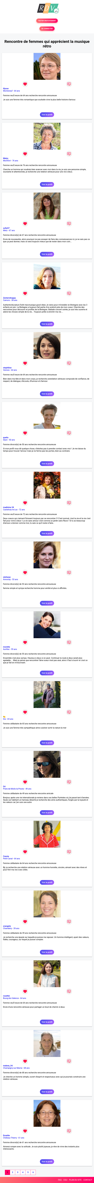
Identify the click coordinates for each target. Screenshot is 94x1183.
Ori (4, 786)
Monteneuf (7, 91)
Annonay (7, 579)
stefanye (7, 577)
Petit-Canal (8, 858)
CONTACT (87, 1180)
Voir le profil (47, 114)
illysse (6, 88)
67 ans (12, 230)
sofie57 (6, 228)
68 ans (27, 1068)
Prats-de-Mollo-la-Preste (13, 789)
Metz (5, 230)
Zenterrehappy (9, 298)
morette (6, 647)
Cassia (6, 856)
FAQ (60, 1180)
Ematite (6, 1135)
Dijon (5, 440)
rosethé (6, 996)
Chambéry (7, 928)
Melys (5, 158)
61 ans (21, 1138)
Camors (6, 300)
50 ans (12, 440)
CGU (65, 1180)
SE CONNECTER (47, 29)
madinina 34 (8, 507)
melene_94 (8, 1066)
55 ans (14, 649)
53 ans (15, 579)
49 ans (28, 789)
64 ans (17, 91)
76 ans (15, 160)
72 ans (22, 509)
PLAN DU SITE (75, 1180)
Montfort (7, 160)
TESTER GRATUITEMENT (47, 21)
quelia (5, 437)
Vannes (6, 370)
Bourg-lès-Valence (11, 998)
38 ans (14, 300)
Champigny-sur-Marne (12, 1068)
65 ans (10, 719)
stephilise (7, 368)
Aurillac (6, 649)
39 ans (16, 928)
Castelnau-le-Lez (10, 509)
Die (4, 719)
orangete (7, 926)
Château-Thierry (10, 1138)
